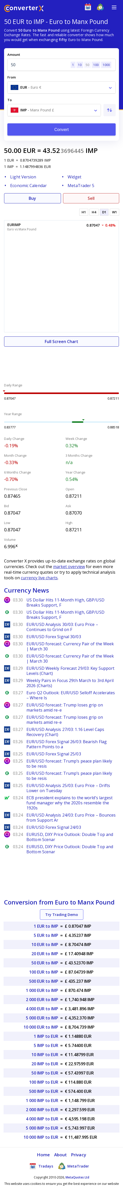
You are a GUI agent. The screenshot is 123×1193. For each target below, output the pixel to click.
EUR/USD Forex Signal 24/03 (53, 827)
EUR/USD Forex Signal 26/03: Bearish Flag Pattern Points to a (66, 744)
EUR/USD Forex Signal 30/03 (53, 636)
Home (43, 1155)
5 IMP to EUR (46, 1045)
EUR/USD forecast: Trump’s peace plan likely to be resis (69, 763)
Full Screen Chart (61, 341)
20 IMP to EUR (45, 1064)
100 (96, 65)
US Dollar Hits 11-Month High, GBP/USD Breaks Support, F (65, 602)
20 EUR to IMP (45, 953)
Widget (74, 177)
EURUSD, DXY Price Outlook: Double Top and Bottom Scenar (69, 837)
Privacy (78, 1155)
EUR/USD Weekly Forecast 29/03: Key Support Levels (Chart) (70, 670)
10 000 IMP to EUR (41, 1137)
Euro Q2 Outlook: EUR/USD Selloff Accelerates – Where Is (70, 695)
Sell (91, 198)
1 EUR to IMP (46, 926)
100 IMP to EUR (43, 1082)
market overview (69, 566)
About (60, 1155)
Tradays (41, 1166)
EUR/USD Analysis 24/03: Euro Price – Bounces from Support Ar (71, 817)
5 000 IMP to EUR (42, 1128)
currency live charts (39, 578)
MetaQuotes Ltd (77, 1177)
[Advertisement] (61, 362)
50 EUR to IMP (45, 963)
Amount (13, 54)
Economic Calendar (28, 185)
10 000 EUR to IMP (41, 1027)
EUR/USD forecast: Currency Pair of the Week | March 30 (70, 646)
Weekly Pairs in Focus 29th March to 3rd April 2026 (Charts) (70, 683)
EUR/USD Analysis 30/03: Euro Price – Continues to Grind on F (62, 627)
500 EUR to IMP (43, 981)
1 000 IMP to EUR (42, 1100)
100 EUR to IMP (43, 972)
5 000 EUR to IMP (42, 1018)
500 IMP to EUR (43, 1091)
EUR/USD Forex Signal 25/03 (53, 754)
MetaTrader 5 (81, 185)
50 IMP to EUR (45, 1073)
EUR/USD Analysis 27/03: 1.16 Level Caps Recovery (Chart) (65, 732)
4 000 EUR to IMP (42, 1009)
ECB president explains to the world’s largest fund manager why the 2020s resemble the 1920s (69, 803)
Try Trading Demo (61, 914)
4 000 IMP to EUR (42, 1119)
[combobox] (61, 87)
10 (80, 65)
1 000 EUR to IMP (42, 990)
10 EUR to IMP (45, 944)
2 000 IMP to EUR (42, 1109)
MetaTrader (73, 1166)
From (11, 77)
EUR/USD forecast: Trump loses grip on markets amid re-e (64, 707)
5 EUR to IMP (46, 935)
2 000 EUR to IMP (42, 999)
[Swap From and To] (109, 110)
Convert (61, 129)
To (9, 100)
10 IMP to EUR (45, 1054)
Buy (32, 198)
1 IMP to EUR (46, 1036)
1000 (106, 65)
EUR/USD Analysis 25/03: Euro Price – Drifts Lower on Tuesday (68, 788)
